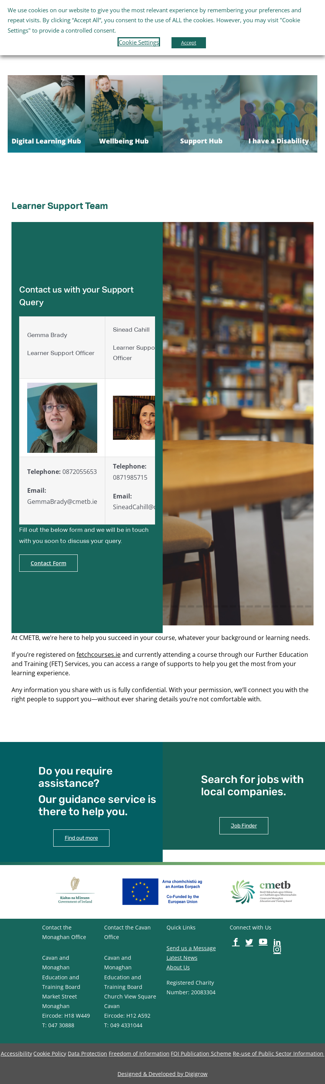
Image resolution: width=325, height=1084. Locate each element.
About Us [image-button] (178, 967)
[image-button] (46, 78)
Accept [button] (188, 42)
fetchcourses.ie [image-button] (99, 654)
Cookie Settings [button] (139, 42)
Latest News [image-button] (182, 957)
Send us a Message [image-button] (191, 948)
